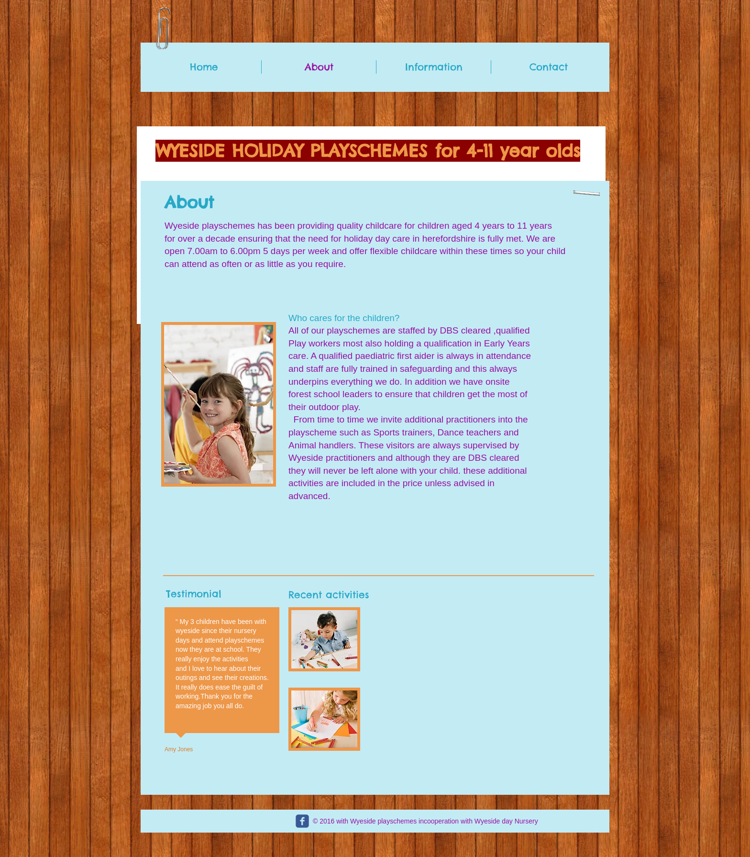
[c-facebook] (302, 821)
